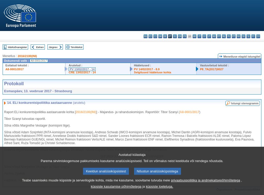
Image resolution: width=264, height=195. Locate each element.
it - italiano (199, 36)
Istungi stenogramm (245, 103)
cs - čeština (155, 36)
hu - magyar (214, 36)
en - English (180, 36)
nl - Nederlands (224, 36)
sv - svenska (258, 36)
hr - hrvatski (194, 36)
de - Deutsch (165, 36)
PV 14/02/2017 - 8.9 (147, 69)
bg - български (145, 36)
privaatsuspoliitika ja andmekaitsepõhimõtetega (205, 186)
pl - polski (229, 36)
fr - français (185, 36)
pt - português (234, 36)
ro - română (239, 36)
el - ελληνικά (175, 36)
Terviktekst (76, 47)
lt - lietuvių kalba (209, 36)
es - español (150, 36)
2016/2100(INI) (27, 56)
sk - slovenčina (243, 36)
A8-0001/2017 (14, 69)
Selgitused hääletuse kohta (152, 72)
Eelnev (40, 47)
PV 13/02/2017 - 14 (82, 69)
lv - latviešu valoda (204, 36)
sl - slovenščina (248, 36)
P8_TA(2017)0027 (211, 69)
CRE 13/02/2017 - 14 (82, 72)
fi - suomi (253, 36)
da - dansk (160, 36)
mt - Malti (219, 36)
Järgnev (53, 47)
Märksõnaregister (17, 47)
